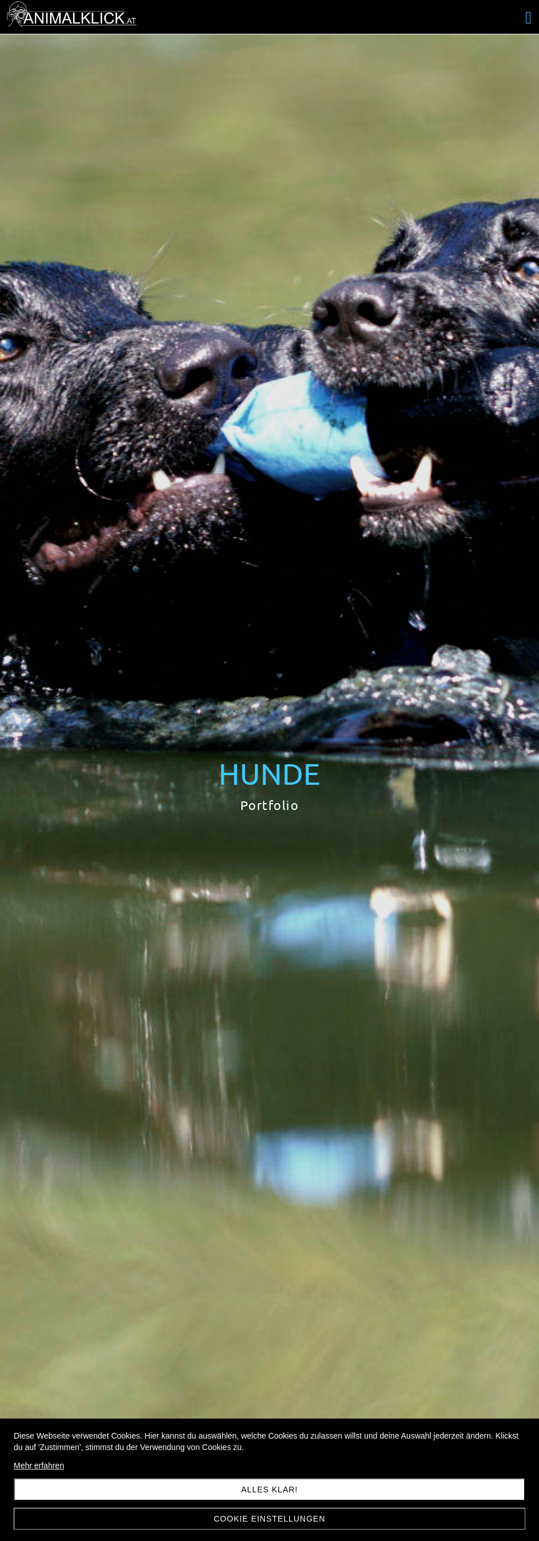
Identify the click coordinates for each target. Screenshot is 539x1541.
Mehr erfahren (39, 1465)
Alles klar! (269, 1489)
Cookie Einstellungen (269, 1518)
